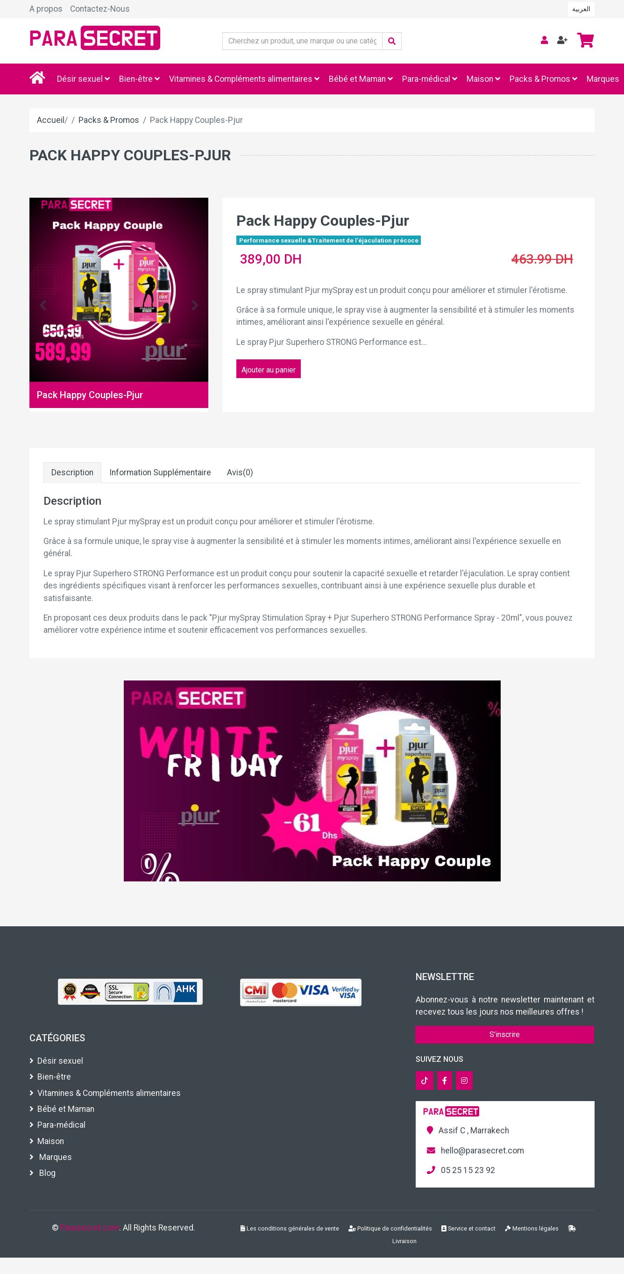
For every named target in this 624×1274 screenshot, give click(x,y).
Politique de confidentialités (390, 1228)
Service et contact (468, 1228)
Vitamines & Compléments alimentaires (244, 79)
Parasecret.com (89, 1227)
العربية (581, 9)
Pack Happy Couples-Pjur (90, 395)
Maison (483, 79)
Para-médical (429, 79)
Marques (603, 79)
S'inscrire (504, 1034)
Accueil (50, 120)
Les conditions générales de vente (290, 1228)
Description (72, 472)
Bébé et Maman (361, 79)
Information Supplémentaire (160, 472)
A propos (46, 9)
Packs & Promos (543, 79)
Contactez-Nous (100, 9)
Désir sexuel (83, 79)
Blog (42, 1173)
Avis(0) (240, 472)
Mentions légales (532, 1228)
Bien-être (139, 79)
